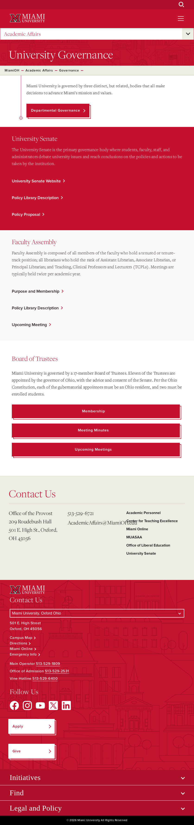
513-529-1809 (48, 663)
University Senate (141, 553)
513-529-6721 (81, 513)
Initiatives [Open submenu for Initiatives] (25, 777)
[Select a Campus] (97, 613)
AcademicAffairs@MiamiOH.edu (95, 522)
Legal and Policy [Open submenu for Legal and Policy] (36, 808)
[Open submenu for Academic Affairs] (188, 34)
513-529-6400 (45, 678)
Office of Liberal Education (148, 545)
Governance (69, 70)
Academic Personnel (143, 513)
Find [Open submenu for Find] (17, 793)
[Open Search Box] (181, 4)
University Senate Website (36, 181)
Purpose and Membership (35, 291)
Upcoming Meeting (29, 324)
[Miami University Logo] (27, 18)
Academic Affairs (22, 34)
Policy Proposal (26, 214)
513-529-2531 (57, 671)
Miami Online (137, 529)
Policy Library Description (35, 197)
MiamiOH (12, 70)
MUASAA (134, 537)
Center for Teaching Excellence (152, 521)
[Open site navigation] (180, 18)
